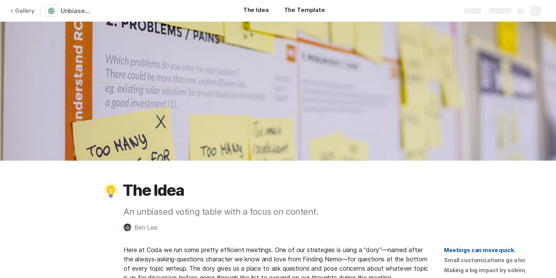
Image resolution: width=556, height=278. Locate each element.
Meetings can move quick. (479, 250)
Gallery (22, 10)
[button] (111, 190)
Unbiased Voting (78, 11)
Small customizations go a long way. (494, 260)
